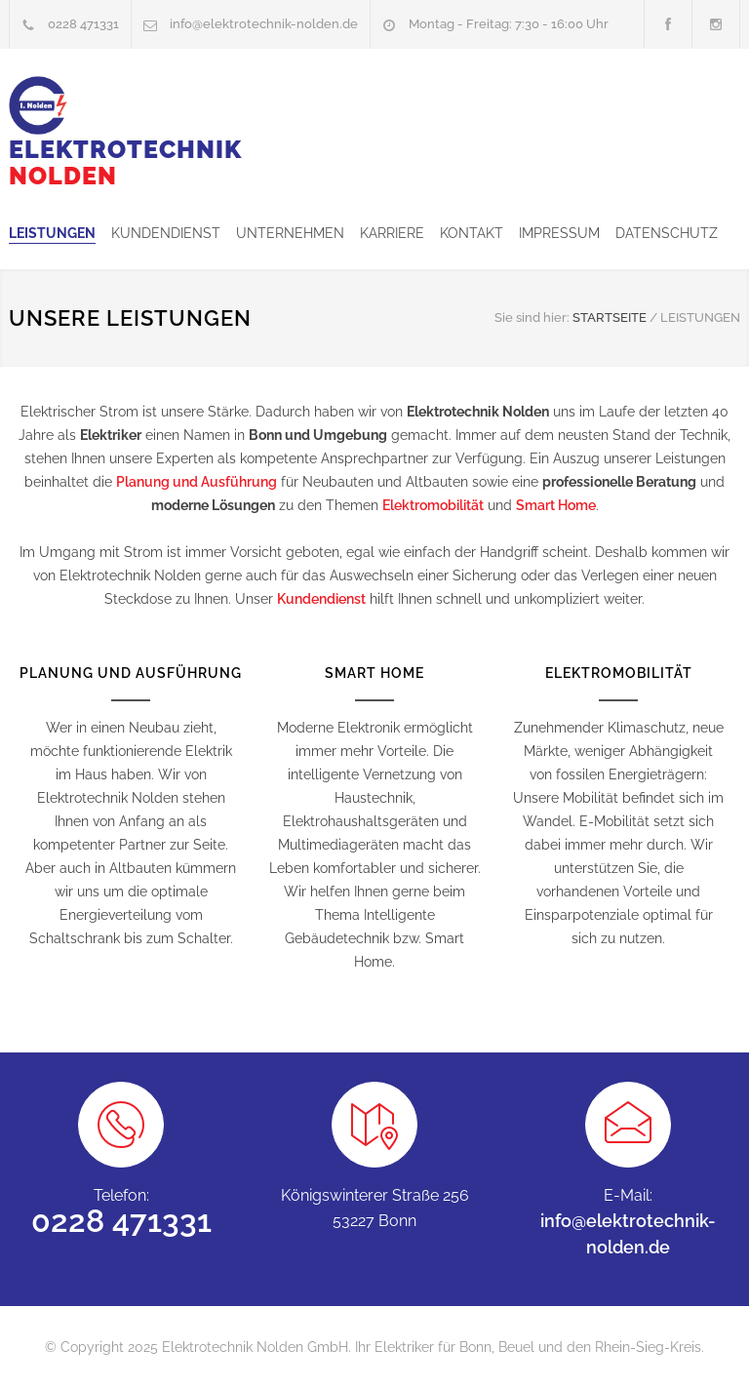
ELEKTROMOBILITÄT (618, 673)
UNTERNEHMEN (290, 233)
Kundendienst (321, 599)
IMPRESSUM (559, 233)
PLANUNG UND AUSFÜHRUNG (131, 673)
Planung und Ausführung (196, 482)
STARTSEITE (609, 317)
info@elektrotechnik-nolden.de (264, 24)
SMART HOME (374, 673)
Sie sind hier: (532, 317)
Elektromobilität (433, 505)
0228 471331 (83, 24)
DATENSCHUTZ (666, 233)
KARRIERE (392, 233)
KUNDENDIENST (165, 233)
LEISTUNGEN (52, 233)
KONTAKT (471, 233)
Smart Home (556, 505)
